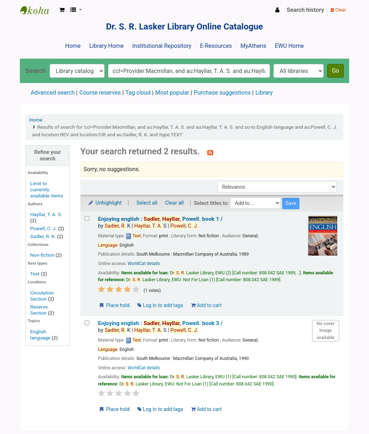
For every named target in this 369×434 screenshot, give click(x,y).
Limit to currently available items (46, 189)
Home (73, 45)
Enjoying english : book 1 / (160, 219)
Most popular (172, 92)
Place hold (114, 305)
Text (35, 274)
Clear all (174, 203)
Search (35, 70)
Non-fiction (42, 255)
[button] (61, 10)
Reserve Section (39, 310)
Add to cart (206, 305)
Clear (338, 10)
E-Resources (216, 45)
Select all (147, 203)
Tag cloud (138, 92)
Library (264, 92)
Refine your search (47, 155)
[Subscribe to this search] (210, 152)
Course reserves (100, 92)
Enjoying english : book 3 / (160, 323)
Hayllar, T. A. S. (46, 214)
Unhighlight (105, 203)
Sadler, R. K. (43, 236)
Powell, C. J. (43, 228)
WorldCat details (144, 263)
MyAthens (253, 45)
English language (40, 335)
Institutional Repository (161, 45)
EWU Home (289, 45)
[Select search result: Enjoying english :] (87, 218)
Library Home (106, 45)
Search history (305, 9)
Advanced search (53, 92)
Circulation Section (42, 296)
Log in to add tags (160, 305)
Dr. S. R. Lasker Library (38, 10)
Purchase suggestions (222, 92)
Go (335, 70)
